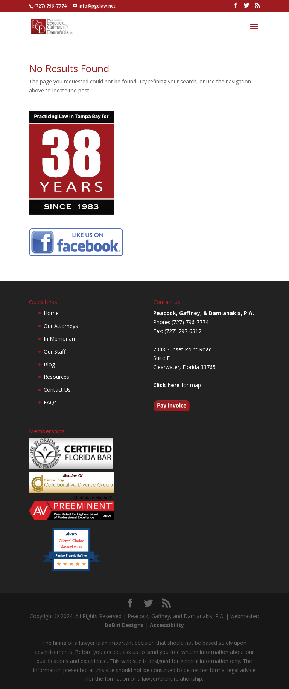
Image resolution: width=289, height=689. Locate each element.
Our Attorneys (61, 325)
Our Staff (54, 351)
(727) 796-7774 (50, 6)
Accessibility (167, 625)
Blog (49, 364)
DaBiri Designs (124, 625)
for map (177, 385)
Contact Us (57, 389)
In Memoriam (60, 338)
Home (51, 313)
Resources (56, 376)
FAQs (50, 402)
